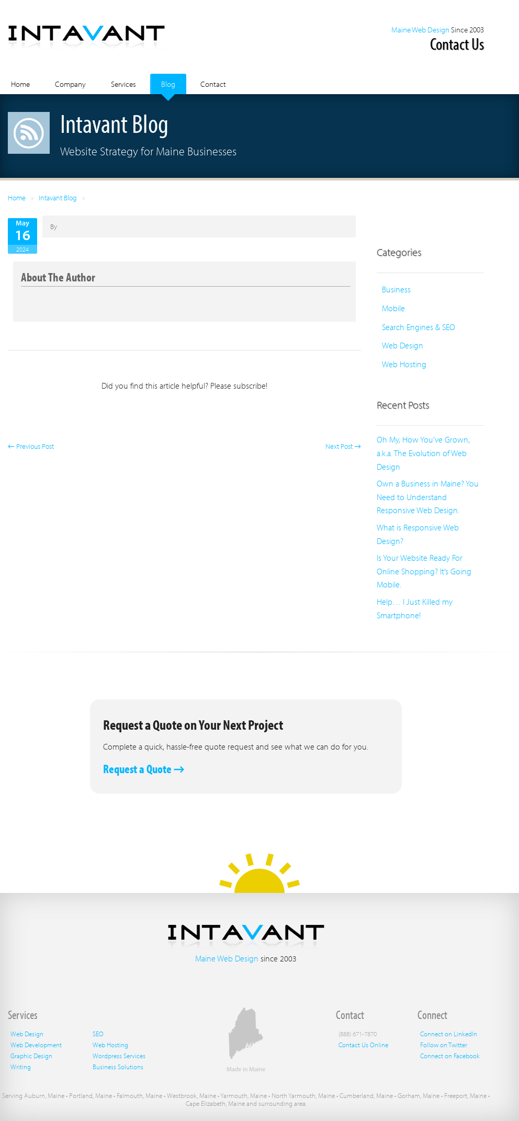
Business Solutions (118, 1066)
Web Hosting (404, 364)
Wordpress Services (119, 1055)
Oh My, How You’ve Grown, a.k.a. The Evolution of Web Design (423, 452)
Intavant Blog (58, 197)
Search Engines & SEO (418, 327)
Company (70, 84)
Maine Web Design (420, 30)
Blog (168, 84)
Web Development (36, 1044)
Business (396, 289)
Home (20, 84)
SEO (98, 1033)
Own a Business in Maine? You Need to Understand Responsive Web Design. (428, 496)
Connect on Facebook (450, 1055)
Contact (213, 84)
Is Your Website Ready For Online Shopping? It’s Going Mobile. (424, 571)
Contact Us (457, 43)
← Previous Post (31, 446)
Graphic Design (31, 1055)
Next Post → (343, 446)
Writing (20, 1066)
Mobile (393, 308)
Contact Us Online (363, 1044)
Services (123, 84)
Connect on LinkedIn (448, 1033)
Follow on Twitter (443, 1044)
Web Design (402, 345)
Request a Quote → (144, 768)
